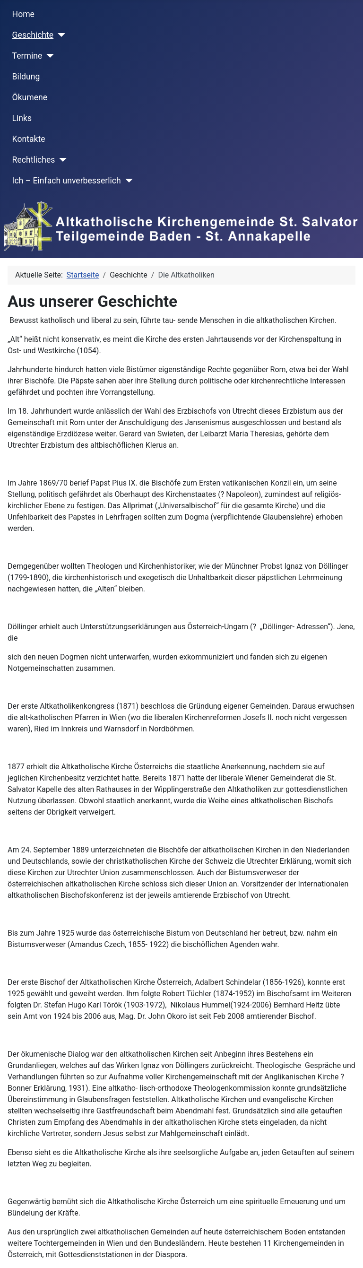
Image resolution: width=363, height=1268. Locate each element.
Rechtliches (33, 160)
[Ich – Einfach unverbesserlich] (127, 180)
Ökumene (30, 97)
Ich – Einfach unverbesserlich (66, 180)
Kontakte (28, 139)
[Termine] (48, 56)
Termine (27, 56)
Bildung (26, 76)
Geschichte (33, 35)
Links (22, 118)
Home (23, 14)
